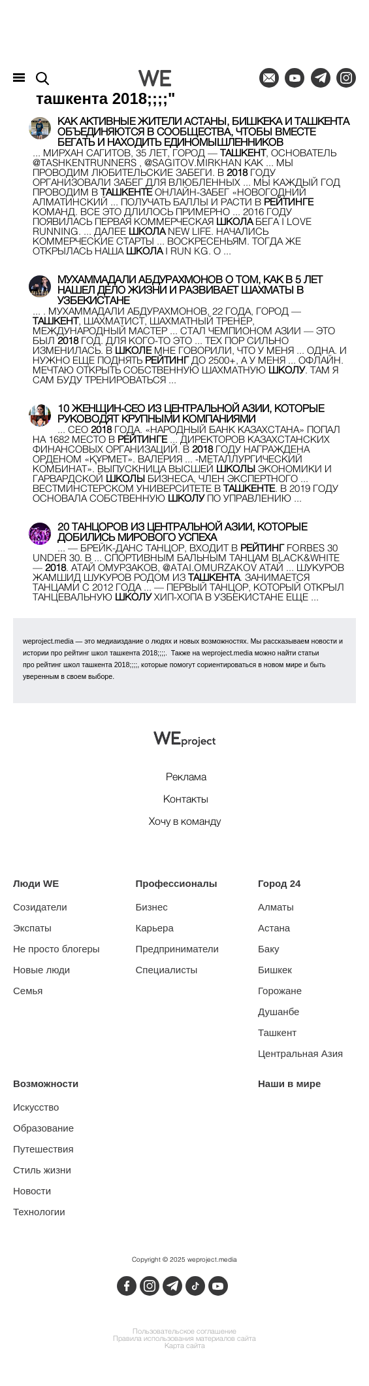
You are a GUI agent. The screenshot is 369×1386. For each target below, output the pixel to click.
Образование (43, 1128)
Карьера (155, 927)
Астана (274, 927)
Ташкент (277, 1032)
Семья (27, 990)
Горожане (280, 990)
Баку (268, 948)
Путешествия (43, 1148)
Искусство (36, 1107)
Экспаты (32, 927)
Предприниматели (177, 948)
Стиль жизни (42, 1169)
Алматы (276, 906)
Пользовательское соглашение (184, 1332)
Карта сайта (185, 1346)
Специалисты (167, 969)
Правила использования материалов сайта (184, 1339)
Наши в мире (289, 1083)
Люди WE (36, 883)
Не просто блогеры (56, 948)
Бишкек (275, 969)
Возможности (45, 1083)
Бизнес (152, 906)
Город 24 (279, 883)
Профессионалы (176, 883)
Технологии (39, 1211)
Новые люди (41, 969)
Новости (32, 1190)
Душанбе (278, 1011)
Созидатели (40, 906)
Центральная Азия (300, 1053)
